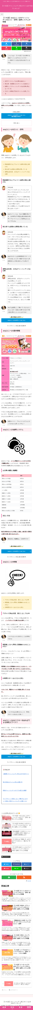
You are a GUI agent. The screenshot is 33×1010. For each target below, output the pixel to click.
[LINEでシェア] (16, 48)
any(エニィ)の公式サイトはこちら (16, 320)
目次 (15, 123)
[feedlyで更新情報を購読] (9, 877)
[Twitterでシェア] (6, 44)
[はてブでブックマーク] (26, 44)
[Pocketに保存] (6, 48)
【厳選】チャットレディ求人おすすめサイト (16, 774)
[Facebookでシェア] (16, 44)
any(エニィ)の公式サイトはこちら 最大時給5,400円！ (16, 115)
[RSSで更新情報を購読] (24, 877)
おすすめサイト (6, 856)
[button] (26, 48)
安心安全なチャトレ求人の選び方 (12, 782)
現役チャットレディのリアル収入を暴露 (14, 790)
